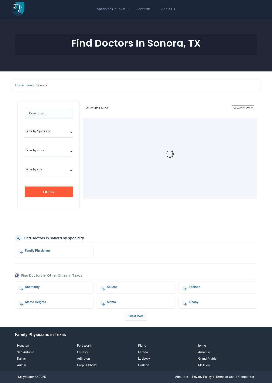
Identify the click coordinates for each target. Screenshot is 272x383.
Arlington (83, 358)
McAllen (204, 365)
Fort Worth (84, 345)
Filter (49, 191)
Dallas (21, 358)
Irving (202, 345)
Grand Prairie (207, 358)
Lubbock (144, 358)
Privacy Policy (201, 377)
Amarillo (204, 352)
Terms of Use (224, 377)
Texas (30, 85)
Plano (142, 345)
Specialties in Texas (113, 9)
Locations (145, 9)
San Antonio (25, 352)
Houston (23, 345)
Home (19, 85)
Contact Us (246, 377)
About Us (168, 9)
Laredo (143, 352)
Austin (21, 365)
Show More (136, 316)
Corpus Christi (87, 365)
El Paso (82, 352)
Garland (143, 365)
